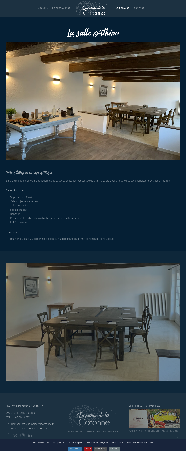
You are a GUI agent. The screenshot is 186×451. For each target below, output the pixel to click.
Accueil (43, 8)
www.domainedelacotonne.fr (34, 428)
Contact (139, 8)
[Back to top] (178, 437)
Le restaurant (61, 8)
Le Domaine (122, 8)
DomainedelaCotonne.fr (93, 431)
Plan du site (135, 431)
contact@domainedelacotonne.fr (35, 423)
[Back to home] (93, 8)
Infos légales (152, 431)
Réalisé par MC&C (171, 431)
